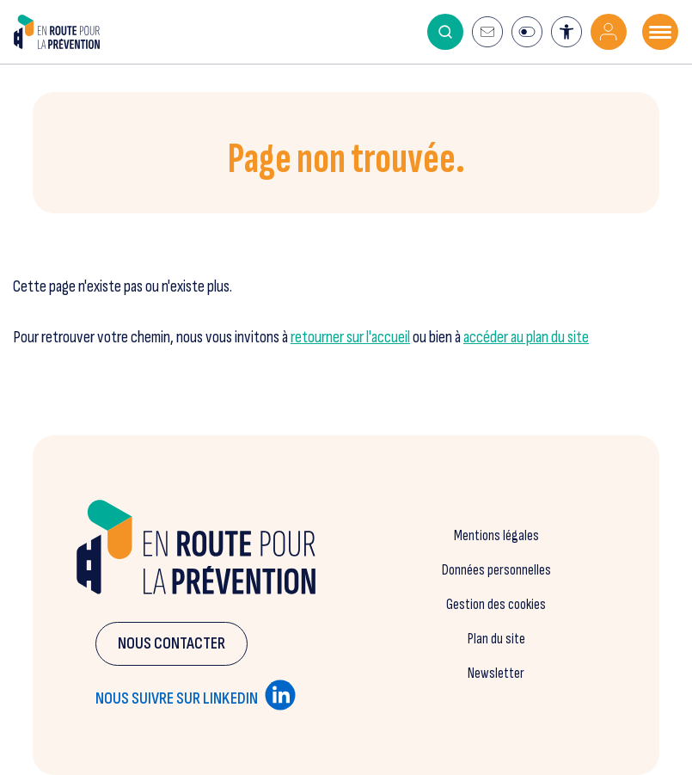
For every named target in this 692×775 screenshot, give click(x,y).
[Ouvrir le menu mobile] (660, 32)
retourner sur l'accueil (350, 338)
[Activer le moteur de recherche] (445, 32)
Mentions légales (496, 535)
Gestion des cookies (496, 604)
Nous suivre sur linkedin (195, 695)
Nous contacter (171, 644)
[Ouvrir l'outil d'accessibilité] (566, 31)
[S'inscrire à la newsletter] (487, 31)
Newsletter (496, 673)
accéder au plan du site (526, 338)
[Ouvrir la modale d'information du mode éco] (526, 31)
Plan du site (496, 639)
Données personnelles (496, 570)
